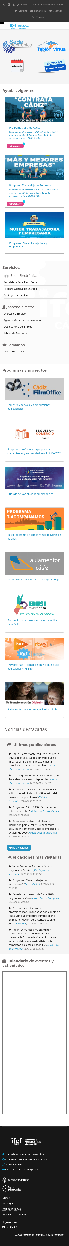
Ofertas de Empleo (15, 313)
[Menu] (2, 26)
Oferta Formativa (14, 351)
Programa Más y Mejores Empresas (30, 185)
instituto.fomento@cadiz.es (50, 4)
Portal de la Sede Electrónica (20, 282)
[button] (3, 1227)
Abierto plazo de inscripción (43, 832)
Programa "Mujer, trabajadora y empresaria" (28, 244)
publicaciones (19, 847)
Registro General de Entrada (20, 288)
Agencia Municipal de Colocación (23, 320)
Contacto (21, 11)
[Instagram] (14, 4)
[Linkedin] (9, 4)
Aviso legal (7, 1203)
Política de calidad (11, 1208)
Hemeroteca (38, 11)
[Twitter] (4, 4)
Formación (21, 923)
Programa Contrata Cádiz (24, 127)
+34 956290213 (27, 4)
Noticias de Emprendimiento (45, 811)
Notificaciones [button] (16, 145)
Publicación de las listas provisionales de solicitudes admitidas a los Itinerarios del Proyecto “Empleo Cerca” (34, 793)
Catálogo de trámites (16, 295)
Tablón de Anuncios (15, 333)
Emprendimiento (32, 884)
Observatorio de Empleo (18, 326)
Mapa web (55, 11)
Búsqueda (38, 17)
